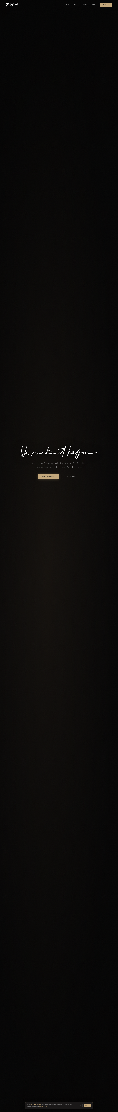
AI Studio (94, 4)
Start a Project (48, 476)
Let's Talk (106, 4)
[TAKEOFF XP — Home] (13, 4)
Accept (87, 1106)
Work (85, 4)
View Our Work (70, 476)
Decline (79, 1106)
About (68, 4)
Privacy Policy (43, 1107)
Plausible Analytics (36, 1105)
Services (76, 4)
